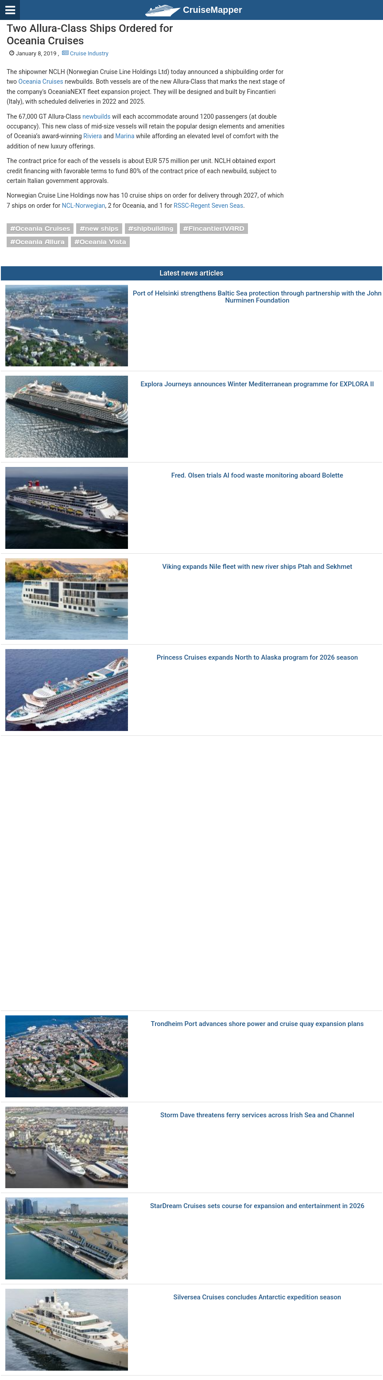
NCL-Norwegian (83, 205)
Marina (124, 136)
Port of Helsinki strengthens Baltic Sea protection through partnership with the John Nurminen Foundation (257, 297)
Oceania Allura (40, 242)
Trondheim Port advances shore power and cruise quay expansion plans (257, 1024)
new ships (101, 229)
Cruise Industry (85, 53)
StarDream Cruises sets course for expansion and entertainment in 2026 (257, 1206)
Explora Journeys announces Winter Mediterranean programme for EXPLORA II (257, 384)
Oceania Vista (103, 242)
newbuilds (96, 116)
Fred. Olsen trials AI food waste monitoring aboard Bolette (257, 475)
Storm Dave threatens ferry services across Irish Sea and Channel (257, 1115)
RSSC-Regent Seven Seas (208, 205)
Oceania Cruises (41, 81)
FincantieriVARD (216, 229)
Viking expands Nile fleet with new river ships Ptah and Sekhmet (257, 567)
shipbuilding (153, 229)
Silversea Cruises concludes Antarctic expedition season (257, 1297)
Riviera (92, 136)
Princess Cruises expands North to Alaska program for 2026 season (257, 657)
